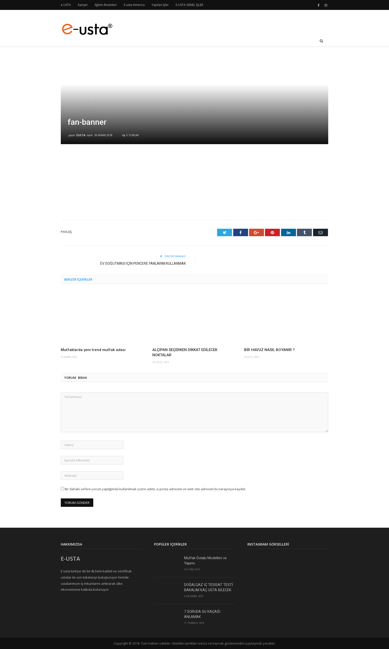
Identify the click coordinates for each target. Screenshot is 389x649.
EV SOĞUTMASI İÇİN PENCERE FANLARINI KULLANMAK (143, 263)
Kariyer (83, 5)
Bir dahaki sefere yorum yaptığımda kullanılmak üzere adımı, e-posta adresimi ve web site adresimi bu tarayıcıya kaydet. (155, 489)
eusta (80, 135)
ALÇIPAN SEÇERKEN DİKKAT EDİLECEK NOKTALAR (184, 352)
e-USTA (66, 5)
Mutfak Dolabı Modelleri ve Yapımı (205, 560)
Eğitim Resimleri (106, 5)
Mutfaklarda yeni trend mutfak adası (93, 349)
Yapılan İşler (160, 5)
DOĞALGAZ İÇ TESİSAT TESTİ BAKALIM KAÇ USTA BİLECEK (208, 587)
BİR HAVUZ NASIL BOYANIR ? (269, 349)
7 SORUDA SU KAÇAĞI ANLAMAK (202, 614)
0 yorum (130, 135)
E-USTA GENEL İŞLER (189, 5)
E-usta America (134, 5)
